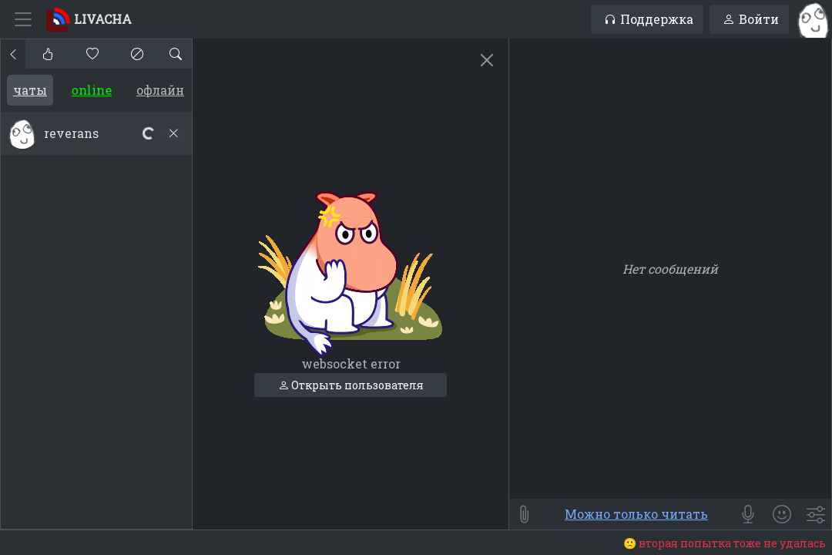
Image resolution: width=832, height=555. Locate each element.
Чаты (30, 90)
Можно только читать (636, 514)
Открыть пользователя (351, 385)
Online (91, 90)
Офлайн (160, 90)
